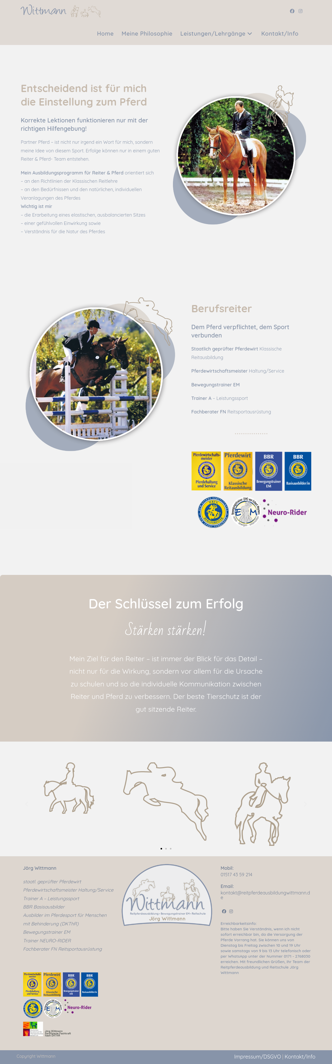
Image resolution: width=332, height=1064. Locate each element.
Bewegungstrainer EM (46, 932)
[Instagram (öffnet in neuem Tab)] (300, 11)
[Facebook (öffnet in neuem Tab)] (292, 11)
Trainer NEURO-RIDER (47, 941)
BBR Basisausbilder (44, 907)
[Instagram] (231, 911)
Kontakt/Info (300, 1056)
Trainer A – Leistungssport (51, 898)
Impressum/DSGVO (257, 1056)
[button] (26, 804)
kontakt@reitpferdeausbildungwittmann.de (265, 895)
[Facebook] (224, 911)
